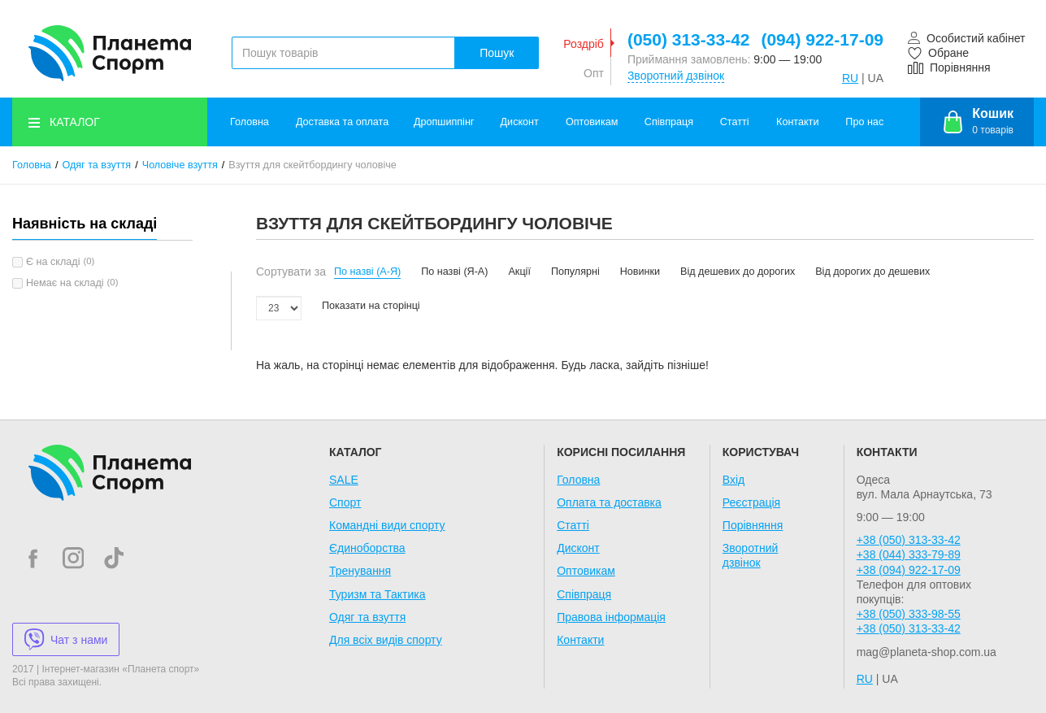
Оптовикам (592, 122)
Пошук (497, 52)
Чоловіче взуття (180, 165)
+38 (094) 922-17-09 (909, 569)
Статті (734, 122)
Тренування (360, 570)
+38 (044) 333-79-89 (909, 554)
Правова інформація (611, 617)
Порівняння (753, 525)
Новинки (640, 271)
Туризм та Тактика (377, 594)
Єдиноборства (367, 547)
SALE (343, 479)
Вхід (733, 479)
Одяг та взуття (96, 165)
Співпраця (669, 122)
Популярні (575, 271)
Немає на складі (65, 283)
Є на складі (53, 261)
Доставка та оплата (342, 122)
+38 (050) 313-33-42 (909, 539)
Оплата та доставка (609, 502)
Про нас (864, 122)
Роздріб (583, 43)
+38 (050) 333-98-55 (909, 613)
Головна (249, 122)
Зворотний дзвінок (675, 75)
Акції (519, 271)
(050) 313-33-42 (688, 39)
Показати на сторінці (371, 305)
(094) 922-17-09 (822, 39)
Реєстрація (751, 502)
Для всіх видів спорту (385, 639)
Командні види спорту (387, 525)
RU (850, 78)
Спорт (345, 502)
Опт (594, 73)
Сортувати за (291, 271)
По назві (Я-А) (454, 271)
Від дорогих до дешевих (872, 271)
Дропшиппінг (444, 122)
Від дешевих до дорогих (737, 271)
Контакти (797, 122)
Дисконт (520, 122)
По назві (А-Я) (367, 271)
